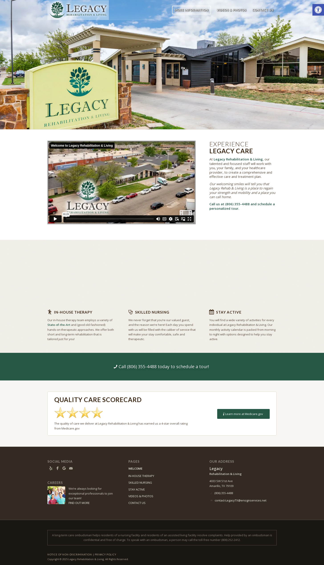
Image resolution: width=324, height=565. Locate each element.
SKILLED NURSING (140, 483)
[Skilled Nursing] (130, 312)
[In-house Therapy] (49, 312)
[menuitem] (191, 10)
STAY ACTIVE (136, 489)
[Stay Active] (211, 312)
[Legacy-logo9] (78, 10)
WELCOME (135, 468)
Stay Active (228, 312)
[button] (318, 10)
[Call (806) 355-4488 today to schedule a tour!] (162, 366)
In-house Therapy (73, 312)
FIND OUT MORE (79, 503)
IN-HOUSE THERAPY (141, 476)
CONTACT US (137, 503)
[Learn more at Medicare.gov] (243, 414)
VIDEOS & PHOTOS (140, 496)
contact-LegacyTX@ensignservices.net (240, 500)
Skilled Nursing (152, 312)
